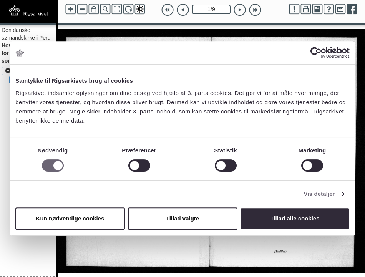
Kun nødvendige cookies (70, 218)
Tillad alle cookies (294, 218)
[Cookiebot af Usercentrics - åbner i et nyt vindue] (316, 52)
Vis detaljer (319, 193)
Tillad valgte (182, 218)
